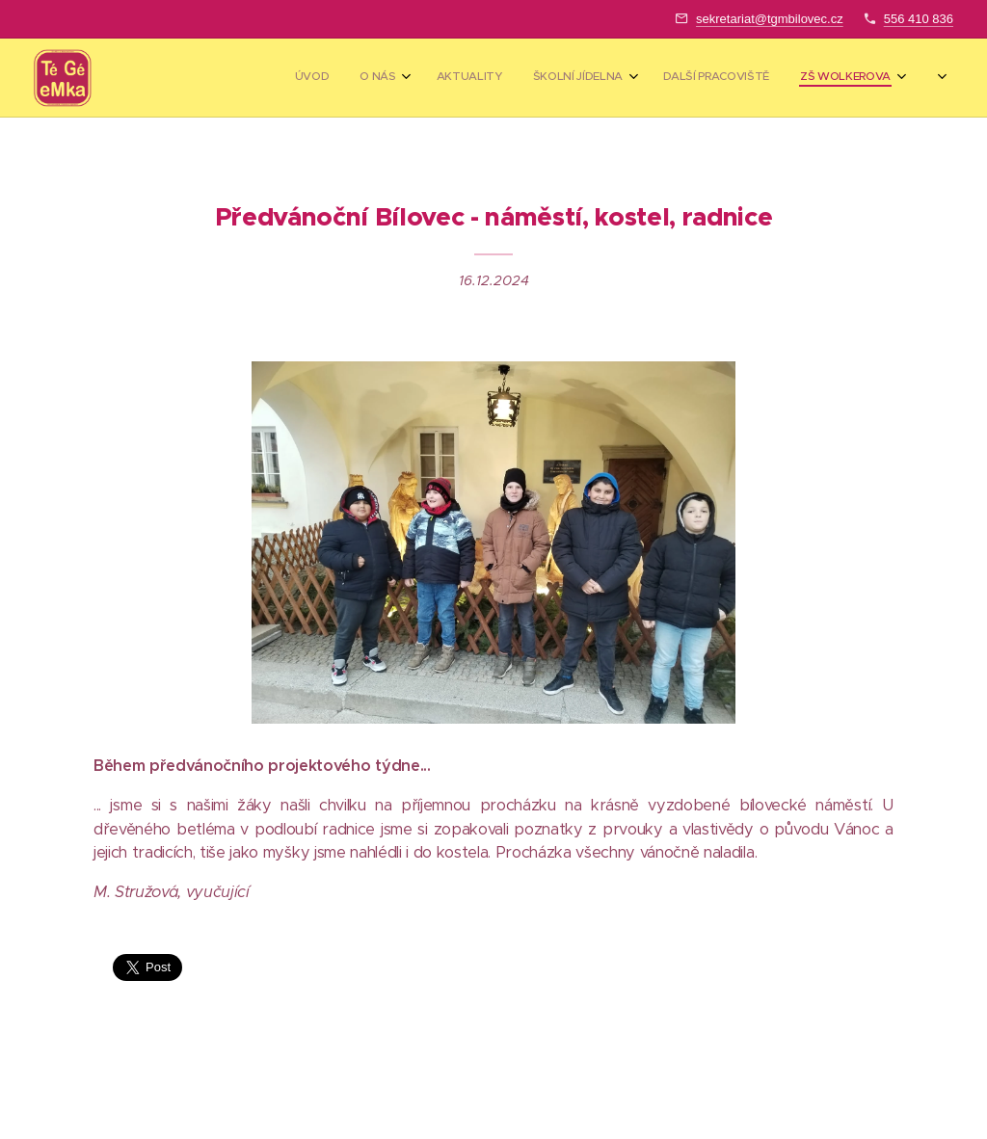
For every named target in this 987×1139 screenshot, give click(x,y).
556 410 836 (918, 19)
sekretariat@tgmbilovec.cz (769, 19)
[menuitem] (664, 78)
